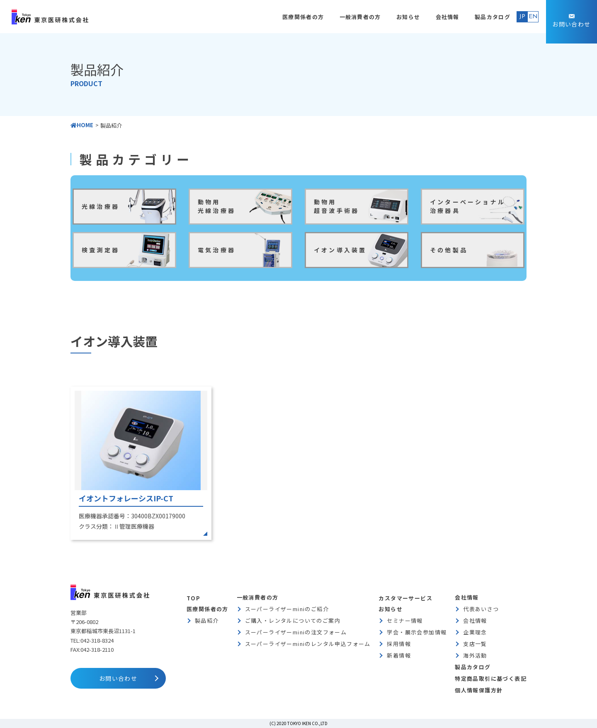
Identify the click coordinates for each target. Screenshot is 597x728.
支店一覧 (475, 644)
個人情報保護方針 (478, 690)
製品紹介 (207, 620)
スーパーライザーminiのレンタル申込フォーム (308, 644)
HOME (81, 125)
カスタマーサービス (405, 598)
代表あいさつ (481, 609)
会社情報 (447, 17)
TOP (193, 598)
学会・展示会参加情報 (417, 632)
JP (522, 17)
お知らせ (408, 17)
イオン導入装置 (340, 250)
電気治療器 (216, 250)
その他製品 (449, 250)
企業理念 (475, 632)
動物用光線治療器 (216, 206)
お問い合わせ (571, 24)
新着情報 (399, 655)
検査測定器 (100, 250)
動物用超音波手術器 (336, 206)
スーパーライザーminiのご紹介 (287, 609)
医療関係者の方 (303, 17)
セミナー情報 (404, 620)
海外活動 (475, 655)
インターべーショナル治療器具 (467, 206)
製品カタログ (492, 17)
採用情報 (399, 644)
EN (533, 17)
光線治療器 (100, 206)
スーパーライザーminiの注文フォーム (296, 632)
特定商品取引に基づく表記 (491, 678)
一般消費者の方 (360, 17)
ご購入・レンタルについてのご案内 (292, 620)
